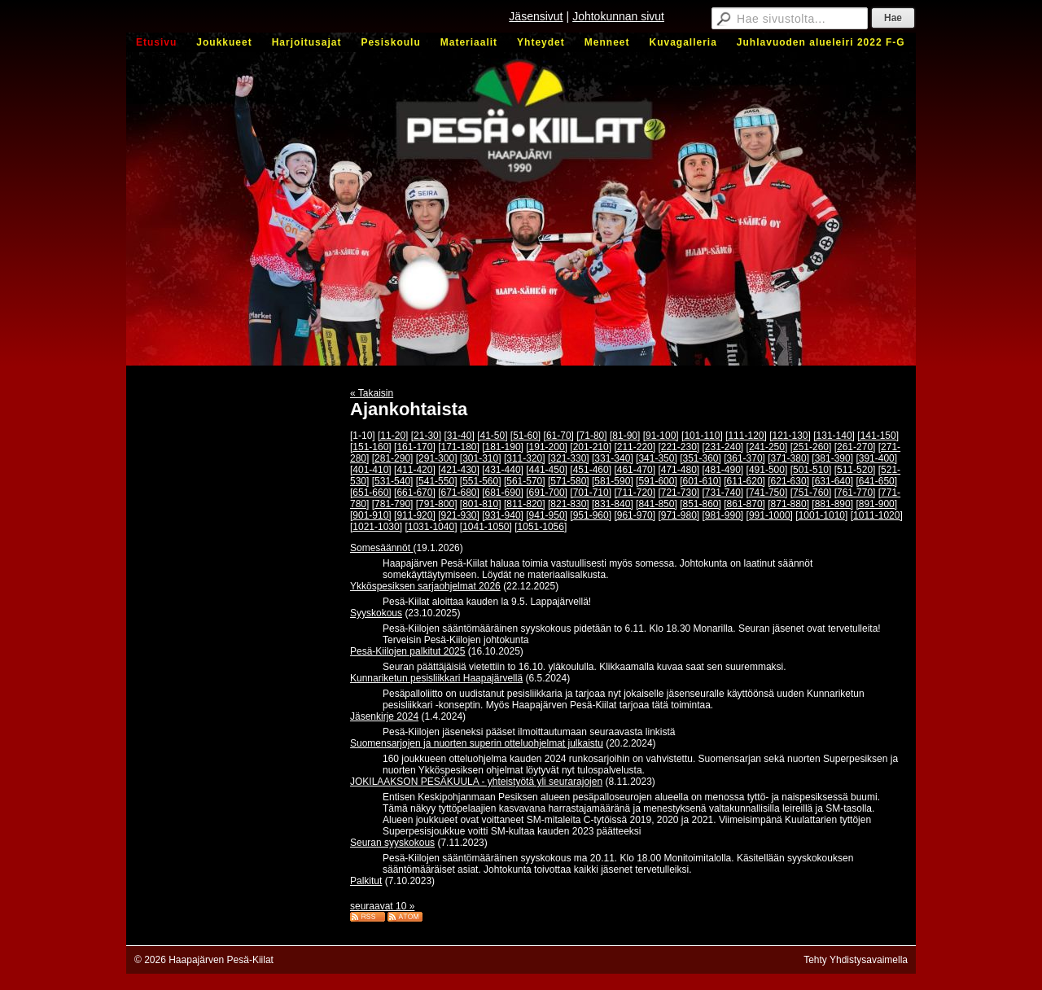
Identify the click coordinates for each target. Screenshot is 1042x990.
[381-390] (832, 458)
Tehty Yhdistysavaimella (855, 960)
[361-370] (744, 458)
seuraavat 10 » (382, 906)
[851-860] (700, 504)
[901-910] (371, 515)
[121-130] (790, 435)
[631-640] (832, 481)
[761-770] (855, 492)
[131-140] (834, 435)
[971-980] (678, 515)
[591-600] (656, 481)
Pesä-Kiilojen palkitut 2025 (407, 651)
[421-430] (458, 469)
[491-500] (767, 469)
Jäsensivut (536, 16)
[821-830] (568, 504)
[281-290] (393, 458)
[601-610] (700, 481)
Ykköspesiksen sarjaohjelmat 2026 (425, 586)
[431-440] (502, 469)
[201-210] (590, 447)
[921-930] (458, 515)
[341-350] (656, 458)
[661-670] (415, 492)
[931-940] (502, 515)
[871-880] (788, 504)
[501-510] (811, 469)
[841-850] (656, 504)
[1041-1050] (486, 526)
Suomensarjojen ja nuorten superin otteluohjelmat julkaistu (476, 743)
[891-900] (876, 504)
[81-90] (625, 435)
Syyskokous (376, 613)
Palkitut (366, 881)
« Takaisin (371, 393)
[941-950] (546, 515)
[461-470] (634, 469)
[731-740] (723, 492)
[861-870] (744, 504)
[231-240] (723, 447)
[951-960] (590, 515)
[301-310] (480, 458)
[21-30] (426, 435)
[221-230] (678, 447)
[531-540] (393, 481)
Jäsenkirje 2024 (384, 716)
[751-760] (811, 492)
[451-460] (590, 469)
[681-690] (502, 492)
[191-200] (546, 447)
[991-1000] (769, 515)
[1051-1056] (540, 526)
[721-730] (678, 492)
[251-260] (811, 447)
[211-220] (634, 447)
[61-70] (559, 435)
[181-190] (502, 447)
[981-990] (723, 515)
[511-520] (855, 469)
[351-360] (700, 458)
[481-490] (723, 469)
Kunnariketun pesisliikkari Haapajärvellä (436, 678)
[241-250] (767, 447)
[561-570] (524, 481)
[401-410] (371, 469)
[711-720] (634, 492)
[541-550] (437, 481)
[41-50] (492, 435)
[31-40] (459, 435)
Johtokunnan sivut (618, 16)
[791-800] (437, 504)
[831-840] (612, 504)
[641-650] (876, 481)
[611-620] (744, 481)
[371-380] (788, 458)
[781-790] (393, 504)
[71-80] (591, 435)
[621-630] (788, 481)
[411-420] (415, 469)
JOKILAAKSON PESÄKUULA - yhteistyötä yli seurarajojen (476, 781)
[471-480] (678, 469)
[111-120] (746, 435)
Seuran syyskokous (392, 842)
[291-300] (437, 458)
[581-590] (612, 481)
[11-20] (393, 435)
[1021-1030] (376, 526)
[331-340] (612, 458)
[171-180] (458, 447)
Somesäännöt (381, 548)
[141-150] (878, 435)
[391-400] (876, 458)
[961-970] (634, 515)
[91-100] (661, 435)
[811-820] (524, 504)
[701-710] (590, 492)
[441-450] (546, 469)
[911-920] (415, 515)
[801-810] (480, 504)
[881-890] (832, 504)
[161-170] (415, 447)
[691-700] (546, 492)
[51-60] (525, 435)
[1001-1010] (821, 515)
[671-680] (458, 492)
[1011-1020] (877, 515)
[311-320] (524, 458)
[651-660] (371, 492)
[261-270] (855, 447)
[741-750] (767, 492)
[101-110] (702, 435)
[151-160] (371, 447)
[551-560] (480, 481)
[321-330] (568, 458)
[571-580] (568, 481)
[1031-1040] (431, 526)
